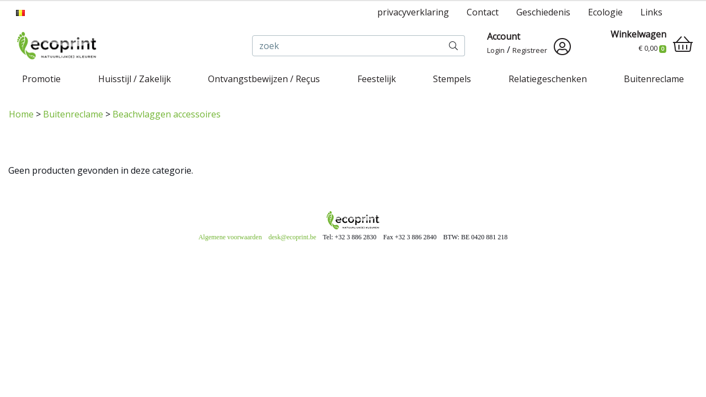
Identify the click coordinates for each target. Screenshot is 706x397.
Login (496, 50)
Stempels (452, 79)
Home (21, 114)
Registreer (529, 50)
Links (651, 12)
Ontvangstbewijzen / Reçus (264, 79)
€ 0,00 (652, 48)
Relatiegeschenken (548, 79)
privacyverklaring (413, 12)
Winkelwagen (638, 34)
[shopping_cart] (682, 44)
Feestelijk (376, 79)
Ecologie (605, 12)
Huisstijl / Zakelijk (134, 79)
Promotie (41, 79)
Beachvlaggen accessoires (167, 114)
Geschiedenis (543, 12)
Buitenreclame (654, 79)
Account (503, 36)
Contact (483, 12)
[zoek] (347, 45)
